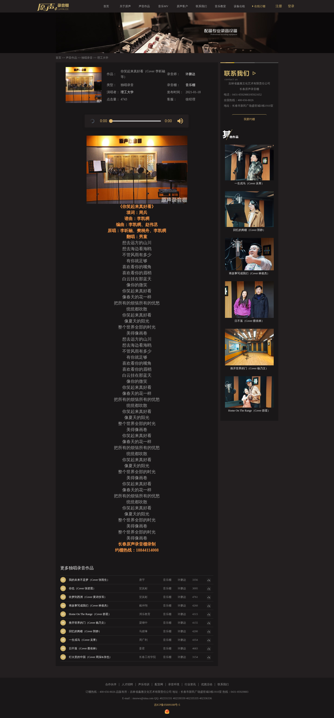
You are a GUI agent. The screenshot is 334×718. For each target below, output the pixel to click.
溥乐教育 (144, 614)
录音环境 (173, 684)
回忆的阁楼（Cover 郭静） (85, 631)
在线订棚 (258, 6)
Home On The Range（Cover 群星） (90, 614)
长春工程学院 (147, 657)
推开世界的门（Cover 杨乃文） (88, 622)
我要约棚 (249, 119)
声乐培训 (143, 684)
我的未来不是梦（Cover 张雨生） (89, 579)
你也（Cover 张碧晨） (82, 588)
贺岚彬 (143, 588)
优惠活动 (206, 684)
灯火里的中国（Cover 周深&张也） (90, 657)
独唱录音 (87, 57)
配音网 (159, 684)
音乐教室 (220, 6)
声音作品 (144, 6)
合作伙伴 (110, 684)
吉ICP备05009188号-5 (167, 704)
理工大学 (127, 92)
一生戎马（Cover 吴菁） (84, 639)
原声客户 (182, 6)
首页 (106, 6)
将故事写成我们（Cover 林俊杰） (89, 605)
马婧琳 (143, 631)
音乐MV (163, 6)
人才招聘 (127, 684)
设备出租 (239, 6)
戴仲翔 (143, 605)
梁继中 (143, 622)
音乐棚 (190, 85)
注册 (279, 6)
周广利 (143, 639)
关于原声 (125, 6)
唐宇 (142, 579)
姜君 (142, 648)
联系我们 (201, 6)
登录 (291, 6)
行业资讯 (190, 684)
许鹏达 (190, 74)
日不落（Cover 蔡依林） (84, 648)
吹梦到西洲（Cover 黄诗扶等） (88, 597)
